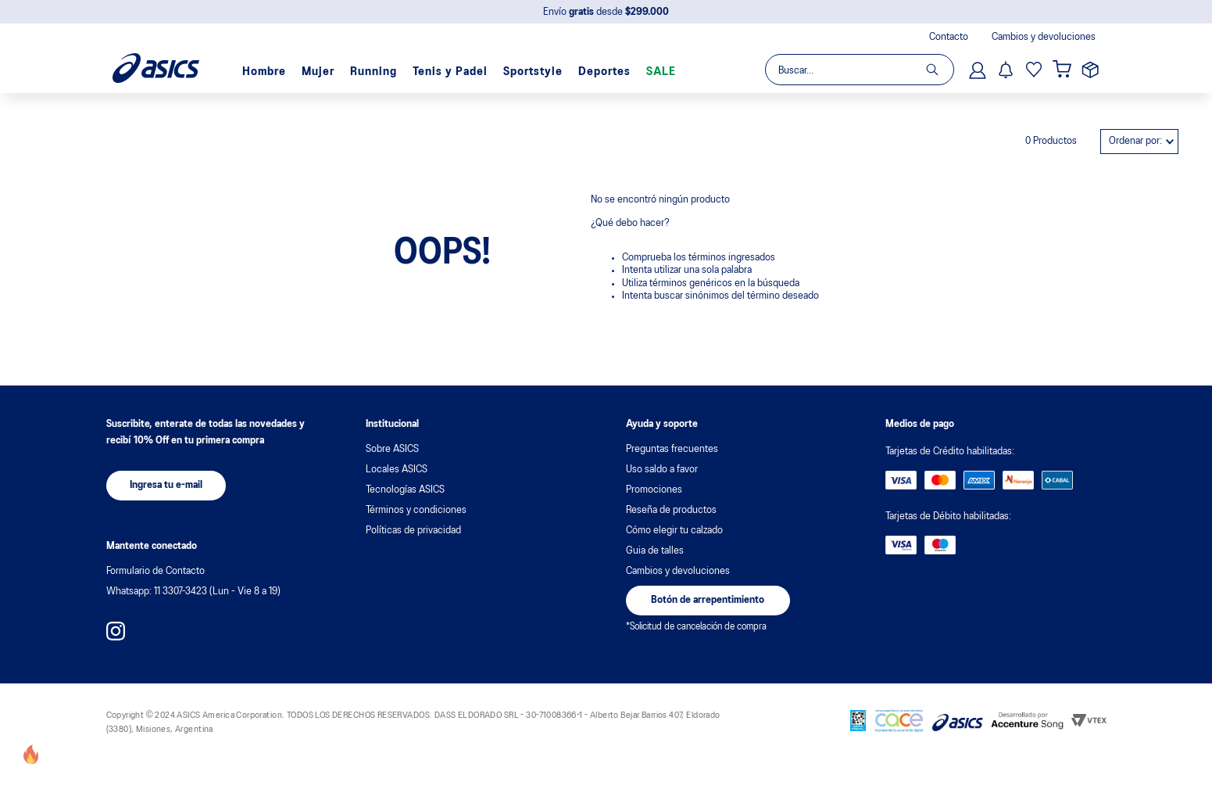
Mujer (318, 71)
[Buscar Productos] (939, 69)
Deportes (604, 71)
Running (373, 71)
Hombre (264, 71)
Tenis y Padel (450, 71)
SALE (661, 71)
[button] (166, 485)
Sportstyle (533, 71)
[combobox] (858, 69)
